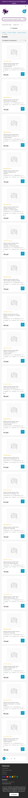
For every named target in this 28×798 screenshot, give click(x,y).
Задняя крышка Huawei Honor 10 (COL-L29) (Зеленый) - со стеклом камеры (11, 65)
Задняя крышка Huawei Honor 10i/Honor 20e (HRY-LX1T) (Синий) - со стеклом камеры (11, 208)
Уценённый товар (6, 24)
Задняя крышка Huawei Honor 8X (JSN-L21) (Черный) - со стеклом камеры (11, 740)
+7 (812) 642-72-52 (6, 783)
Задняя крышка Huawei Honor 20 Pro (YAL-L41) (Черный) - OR (11, 493)
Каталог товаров (12, 32)
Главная (4, 32)
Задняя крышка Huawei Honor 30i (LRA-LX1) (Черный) (11, 527)
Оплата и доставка (6, 770)
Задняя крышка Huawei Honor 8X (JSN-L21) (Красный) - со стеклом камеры (11, 668)
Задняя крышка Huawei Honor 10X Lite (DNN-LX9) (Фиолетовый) (11, 280)
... (21, 24)
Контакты (4, 774)
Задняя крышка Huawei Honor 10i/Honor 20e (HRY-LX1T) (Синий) (11, 172)
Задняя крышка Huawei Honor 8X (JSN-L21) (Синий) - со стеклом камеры (11, 704)
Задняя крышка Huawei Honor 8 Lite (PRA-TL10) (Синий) (11, 632)
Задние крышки (22, 32)
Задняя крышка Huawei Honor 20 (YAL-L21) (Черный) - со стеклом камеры (11, 352)
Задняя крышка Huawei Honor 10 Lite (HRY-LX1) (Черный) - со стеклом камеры (11, 136)
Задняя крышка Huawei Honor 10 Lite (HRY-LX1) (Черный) (11, 100)
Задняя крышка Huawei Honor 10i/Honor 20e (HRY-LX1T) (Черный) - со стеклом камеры (11, 244)
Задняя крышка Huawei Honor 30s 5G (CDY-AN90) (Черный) (11, 562)
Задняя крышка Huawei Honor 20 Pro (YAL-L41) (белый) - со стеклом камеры (11, 423)
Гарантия (4, 772)
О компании (5, 768)
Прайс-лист (16, 24)
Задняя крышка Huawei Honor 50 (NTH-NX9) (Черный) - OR (11, 597)
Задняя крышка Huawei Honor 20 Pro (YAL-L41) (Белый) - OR (11, 387)
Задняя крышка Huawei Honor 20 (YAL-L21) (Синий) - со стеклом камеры (11, 315)
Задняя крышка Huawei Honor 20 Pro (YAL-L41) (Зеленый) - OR (11, 458)
